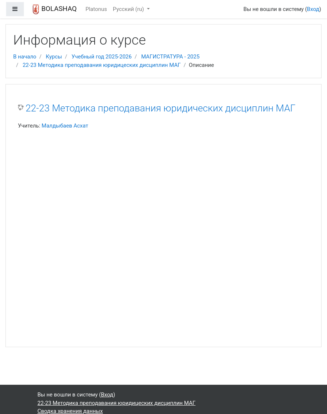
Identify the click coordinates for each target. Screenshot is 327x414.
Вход (313, 9)
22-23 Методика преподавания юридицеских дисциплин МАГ (102, 65)
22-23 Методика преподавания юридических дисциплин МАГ (161, 108)
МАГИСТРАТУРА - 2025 (170, 56)
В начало (24, 56)
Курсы (54, 56)
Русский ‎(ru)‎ (129, 9)
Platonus (96, 9)
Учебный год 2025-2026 (102, 56)
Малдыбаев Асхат (65, 125)
